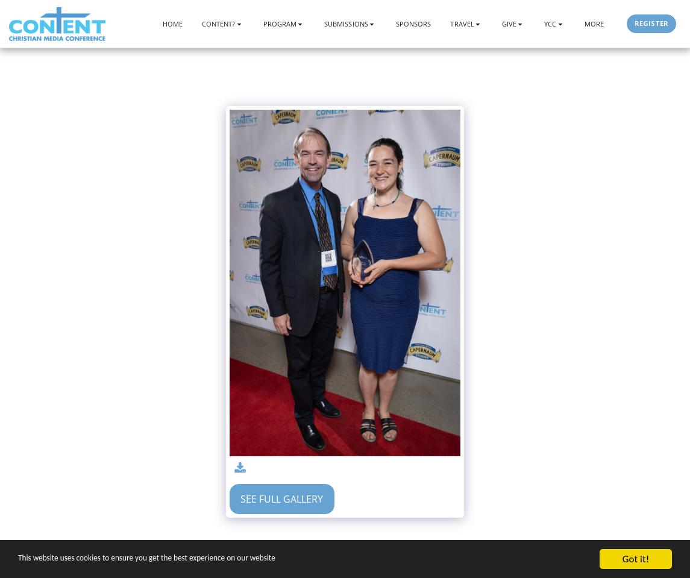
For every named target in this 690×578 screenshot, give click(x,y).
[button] (223, 24)
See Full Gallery (281, 499)
